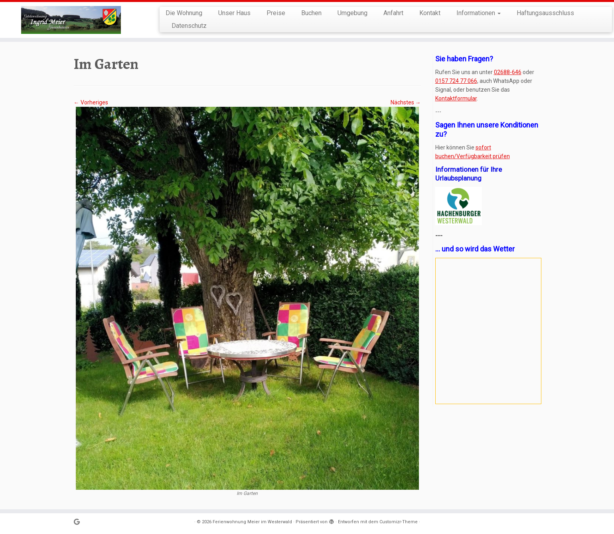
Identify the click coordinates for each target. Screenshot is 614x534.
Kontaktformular (456, 98)
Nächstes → (406, 102)
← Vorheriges (91, 102)
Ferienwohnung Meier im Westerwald (252, 521)
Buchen (311, 13)
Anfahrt (393, 13)
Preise (276, 13)
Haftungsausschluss (545, 13)
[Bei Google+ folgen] (79, 522)
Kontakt (429, 13)
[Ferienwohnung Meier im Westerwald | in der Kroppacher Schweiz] (71, 20)
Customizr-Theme (398, 521)
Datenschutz (189, 25)
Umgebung (352, 13)
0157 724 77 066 (456, 81)
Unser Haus (234, 13)
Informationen (478, 13)
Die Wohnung (184, 13)
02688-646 (507, 72)
